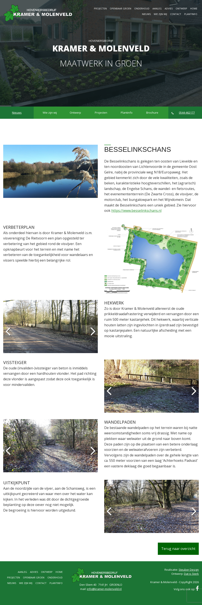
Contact (175, 14)
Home (193, 8)
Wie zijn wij (160, 14)
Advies (169, 8)
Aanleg (157, 8)
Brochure (152, 112)
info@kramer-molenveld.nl (104, 589)
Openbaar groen (120, 8)
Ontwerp (181, 8)
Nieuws (146, 14)
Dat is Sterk (191, 574)
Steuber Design (189, 570)
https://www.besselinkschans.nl (136, 210)
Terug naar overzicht (178, 548)
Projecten (100, 8)
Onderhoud (141, 8)
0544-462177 (183, 113)
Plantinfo (190, 14)
